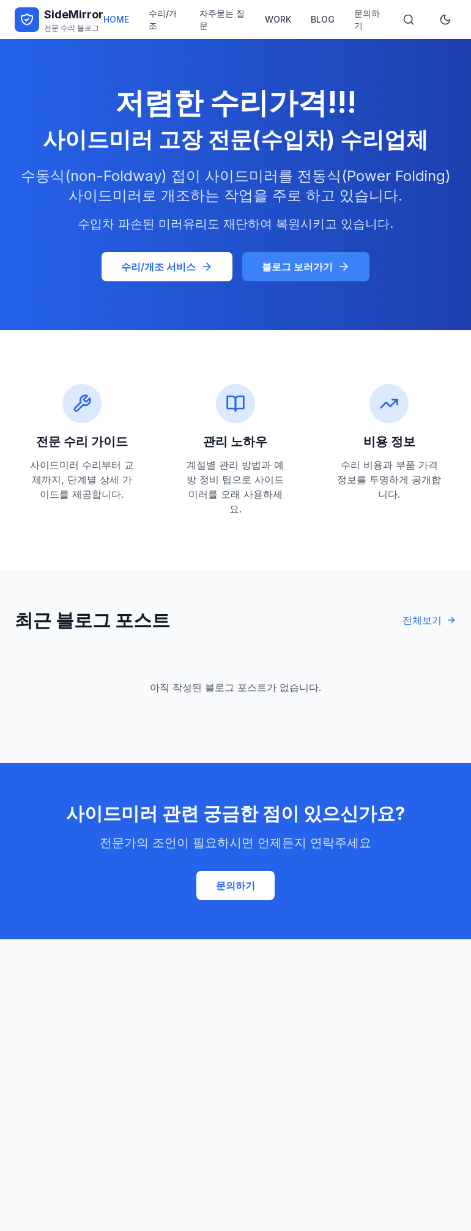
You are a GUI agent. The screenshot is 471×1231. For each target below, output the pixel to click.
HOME (116, 19)
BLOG (323, 19)
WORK (278, 19)
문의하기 (367, 19)
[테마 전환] (445, 20)
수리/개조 (163, 19)
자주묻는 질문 (222, 19)
